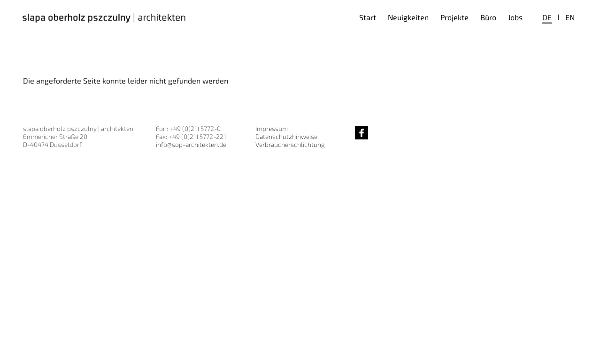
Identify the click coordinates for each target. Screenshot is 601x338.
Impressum (271, 128)
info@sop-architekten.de (191, 144)
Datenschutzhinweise (286, 136)
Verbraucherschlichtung (289, 144)
